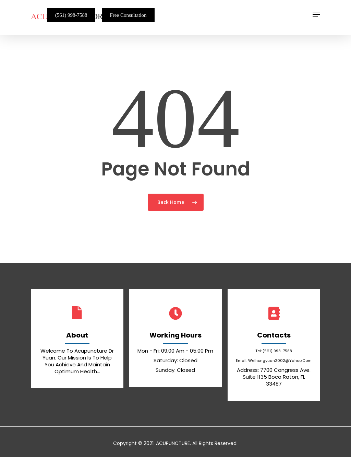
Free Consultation (128, 15)
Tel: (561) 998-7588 (273, 351)
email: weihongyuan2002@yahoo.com (274, 360)
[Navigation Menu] (316, 14)
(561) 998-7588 (71, 15)
